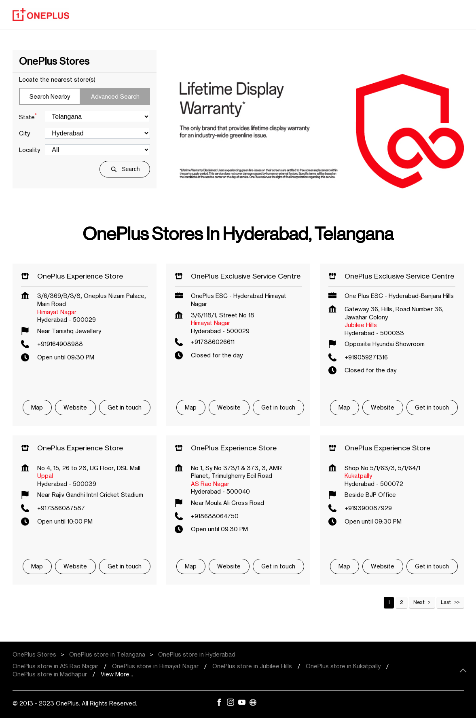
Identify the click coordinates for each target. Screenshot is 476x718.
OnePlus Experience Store (80, 276)
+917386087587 (61, 508)
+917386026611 (213, 342)
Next (419, 602)
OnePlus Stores (35, 654)
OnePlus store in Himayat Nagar (155, 666)
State (28, 116)
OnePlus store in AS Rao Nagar (55, 666)
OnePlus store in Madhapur (50, 674)
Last (446, 602)
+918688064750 (215, 516)
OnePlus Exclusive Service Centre (245, 276)
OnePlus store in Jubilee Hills (252, 666)
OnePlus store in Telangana (107, 654)
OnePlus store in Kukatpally (343, 666)
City (24, 133)
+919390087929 (368, 508)
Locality (29, 150)
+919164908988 (60, 344)
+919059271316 (366, 357)
